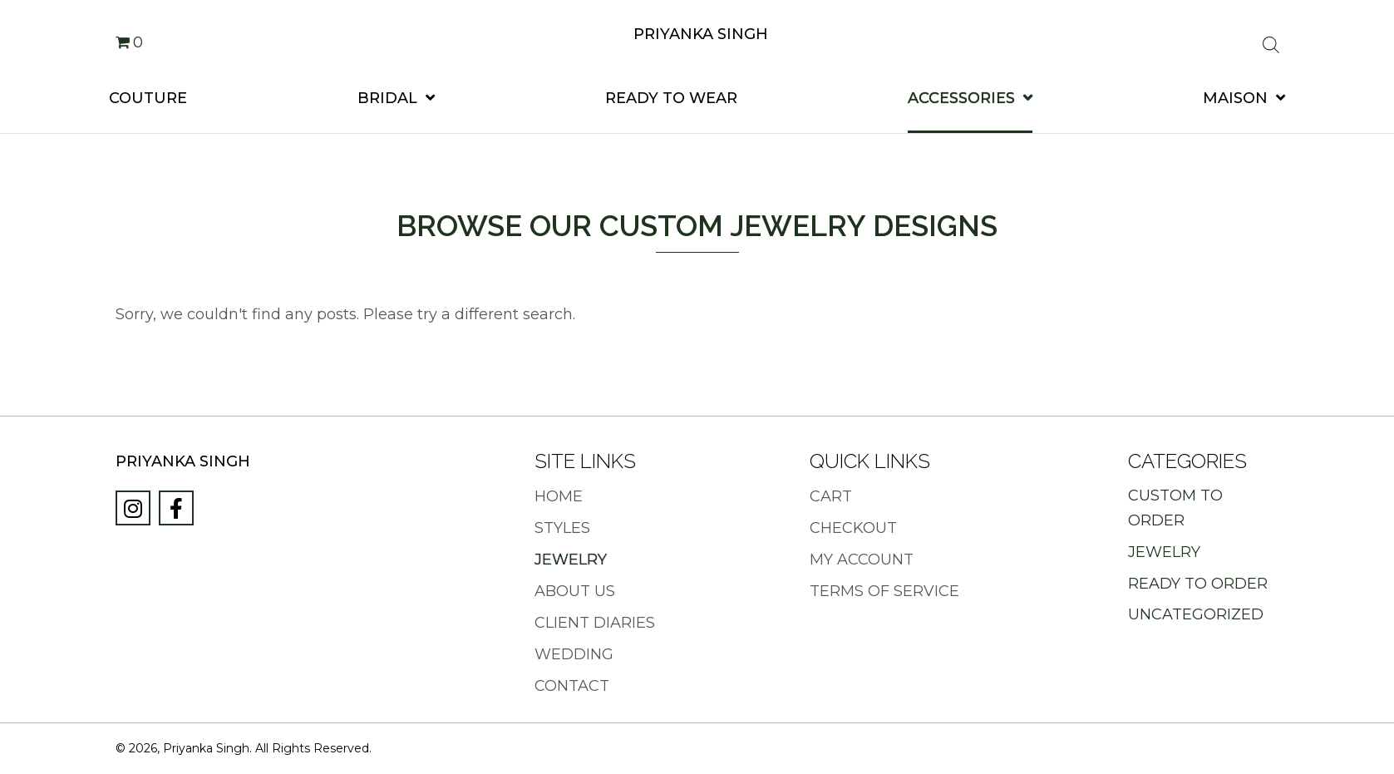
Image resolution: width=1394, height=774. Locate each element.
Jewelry (570, 560)
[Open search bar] (1271, 47)
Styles (562, 528)
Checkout (853, 528)
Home (558, 497)
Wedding (573, 655)
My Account (862, 560)
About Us (574, 591)
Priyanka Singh (700, 34)
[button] (133, 508)
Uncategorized (1195, 614)
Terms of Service (884, 591)
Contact (571, 686)
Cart (831, 497)
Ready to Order (1198, 583)
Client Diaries (594, 623)
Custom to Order (1175, 508)
